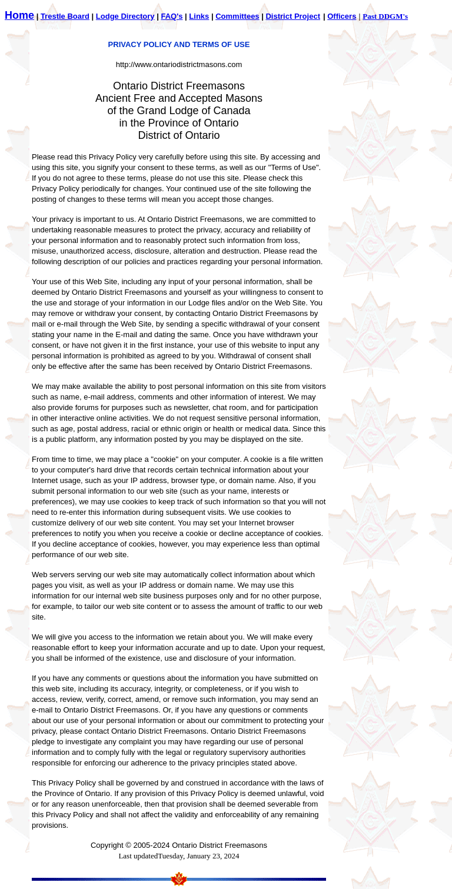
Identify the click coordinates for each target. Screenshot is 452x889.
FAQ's (171, 16)
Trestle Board (65, 16)
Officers (341, 16)
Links (199, 16)
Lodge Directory (125, 16)
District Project (292, 16)
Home (19, 15)
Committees (237, 16)
